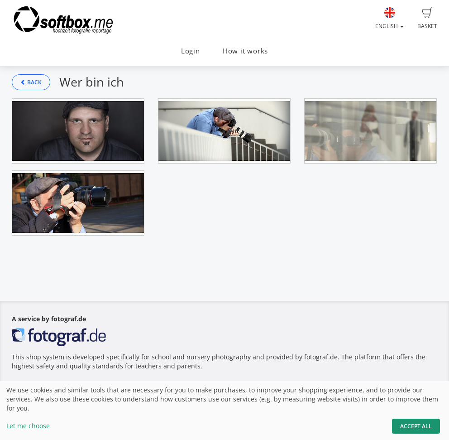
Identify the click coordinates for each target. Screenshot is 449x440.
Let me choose (28, 425)
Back (31, 82)
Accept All (416, 426)
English (389, 18)
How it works (245, 51)
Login (190, 51)
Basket (427, 18)
